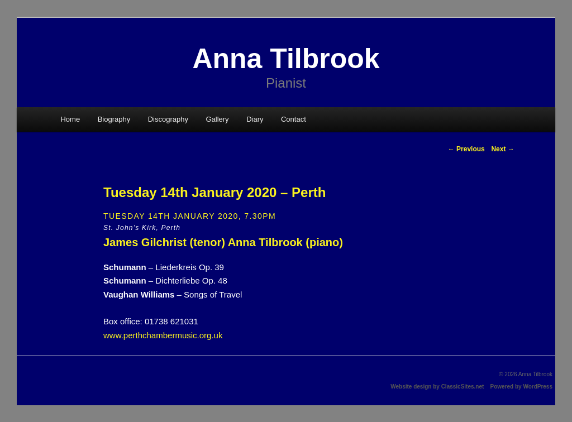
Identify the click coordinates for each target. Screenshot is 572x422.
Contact (293, 119)
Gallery (217, 119)
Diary (254, 119)
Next (502, 149)
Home (70, 119)
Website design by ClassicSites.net (437, 386)
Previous (466, 149)
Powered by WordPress (521, 386)
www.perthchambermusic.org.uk (162, 335)
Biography (114, 119)
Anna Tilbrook (285, 58)
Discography (168, 119)
